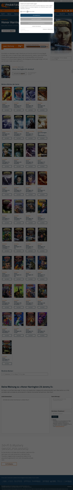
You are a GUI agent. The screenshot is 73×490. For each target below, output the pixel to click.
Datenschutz (50, 29)
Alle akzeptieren (36, 15)
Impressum (45, 29)
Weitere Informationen (36, 26)
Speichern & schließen (36, 19)
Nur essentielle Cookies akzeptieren (36, 23)
